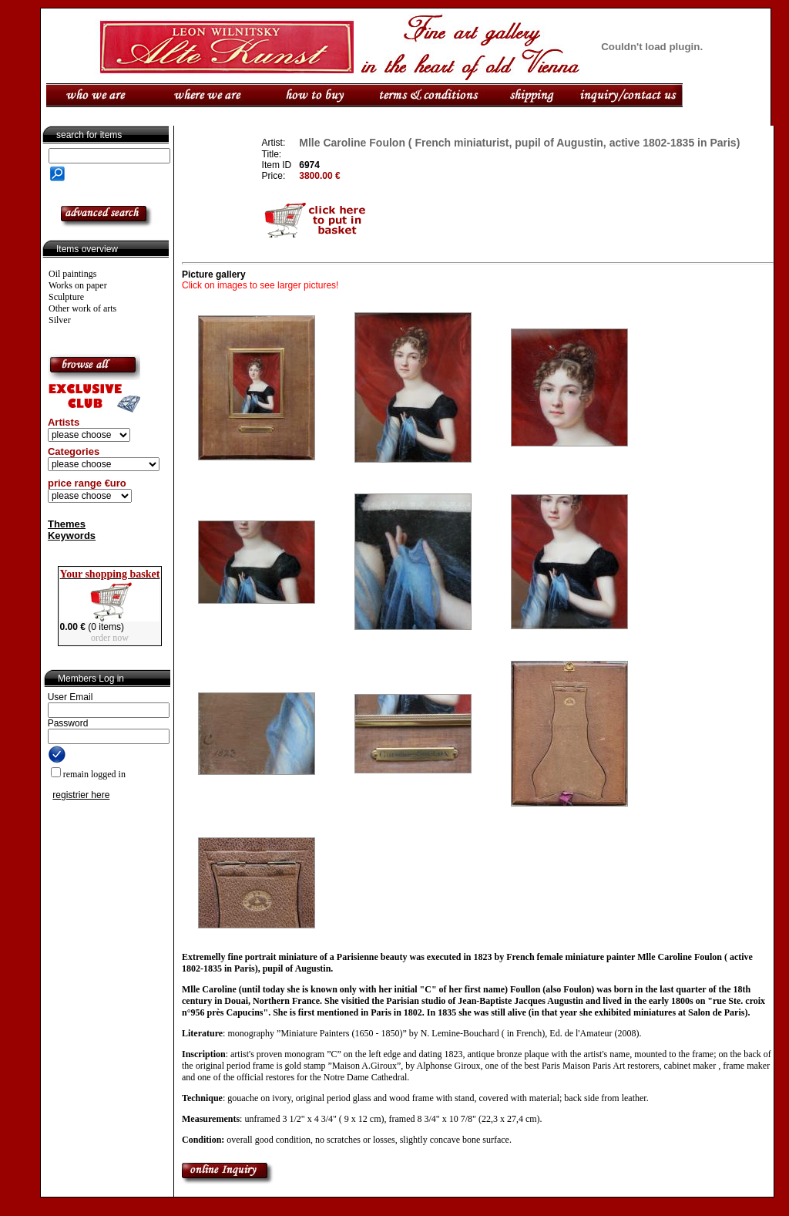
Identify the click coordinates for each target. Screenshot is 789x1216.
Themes (67, 524)
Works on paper (78, 285)
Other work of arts (82, 308)
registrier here (80, 795)
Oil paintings (72, 273)
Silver (60, 320)
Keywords (72, 535)
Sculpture (66, 296)
